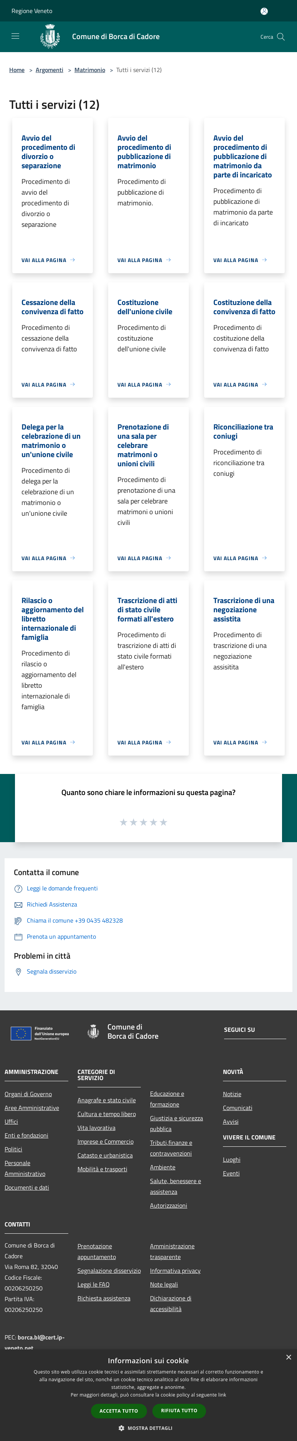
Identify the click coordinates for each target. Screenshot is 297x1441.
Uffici (11, 1121)
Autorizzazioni (168, 1205)
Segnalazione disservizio (109, 1270)
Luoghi (232, 1159)
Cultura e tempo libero (107, 1113)
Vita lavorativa (97, 1127)
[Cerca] (280, 36)
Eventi (231, 1173)
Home (17, 69)
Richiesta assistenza (104, 1298)
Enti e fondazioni (26, 1135)
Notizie (232, 1093)
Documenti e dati (27, 1187)
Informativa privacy (175, 1270)
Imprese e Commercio (106, 1141)
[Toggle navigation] (15, 36)
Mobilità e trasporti (102, 1169)
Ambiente (162, 1167)
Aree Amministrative (32, 1107)
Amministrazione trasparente (172, 1251)
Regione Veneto (32, 10)
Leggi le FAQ (94, 1284)
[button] (148, 1428)
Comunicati (237, 1107)
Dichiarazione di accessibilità (170, 1303)
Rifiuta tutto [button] (179, 1410)
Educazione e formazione (167, 1099)
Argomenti (49, 69)
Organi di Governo (28, 1093)
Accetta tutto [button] (119, 1411)
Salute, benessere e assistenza (175, 1186)
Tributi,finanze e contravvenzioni (171, 1148)
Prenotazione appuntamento (97, 1251)
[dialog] (148, 1395)
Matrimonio (89, 69)
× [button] (288, 1358)
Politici (13, 1149)
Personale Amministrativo (25, 1168)
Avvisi (231, 1121)
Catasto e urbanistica (105, 1155)
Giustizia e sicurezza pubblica (176, 1123)
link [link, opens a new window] (222, 1395)
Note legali (164, 1284)
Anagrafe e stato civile (107, 1100)
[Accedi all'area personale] (264, 11)
